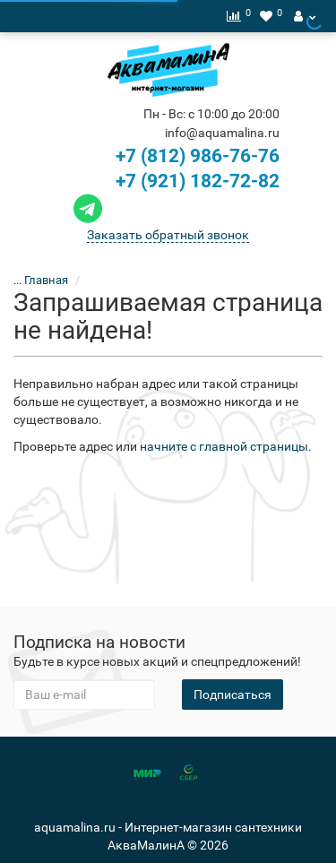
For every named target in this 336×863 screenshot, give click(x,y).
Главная (46, 280)
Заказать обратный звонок (168, 235)
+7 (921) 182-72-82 (174, 181)
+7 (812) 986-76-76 (198, 156)
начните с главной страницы (224, 446)
